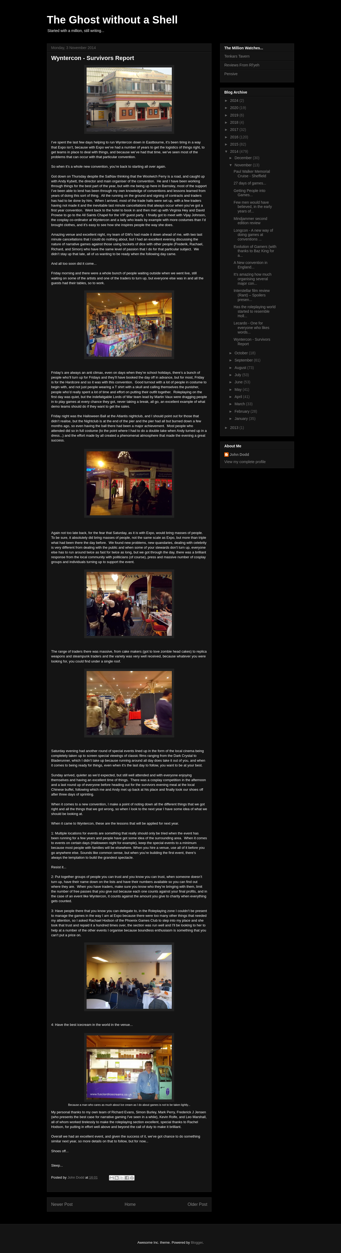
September (244, 360)
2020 (234, 108)
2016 (234, 137)
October (241, 353)
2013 (234, 427)
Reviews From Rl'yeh (241, 65)
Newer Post (62, 1204)
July (238, 375)
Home (130, 1204)
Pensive (231, 74)
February (242, 411)
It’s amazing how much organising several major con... (252, 279)
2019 (234, 115)
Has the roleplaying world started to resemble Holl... (254, 311)
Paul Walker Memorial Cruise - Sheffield (252, 173)
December (243, 158)
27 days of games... (250, 183)
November (243, 165)
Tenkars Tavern (237, 56)
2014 (234, 151)
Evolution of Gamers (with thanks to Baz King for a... (255, 251)
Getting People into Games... (249, 192)
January (241, 418)
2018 (234, 122)
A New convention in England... (250, 264)
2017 (234, 129)
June (238, 382)
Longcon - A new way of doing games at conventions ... (253, 235)
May (238, 389)
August (240, 368)
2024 (234, 100)
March (240, 404)
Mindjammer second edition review (250, 220)
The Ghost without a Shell (112, 20)
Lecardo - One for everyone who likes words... (251, 327)
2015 (234, 144)
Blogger (196, 1242)
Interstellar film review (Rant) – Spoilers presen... (252, 295)
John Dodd (239, 454)
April (238, 397)
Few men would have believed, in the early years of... (253, 207)
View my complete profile (245, 462)
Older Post (197, 1204)
